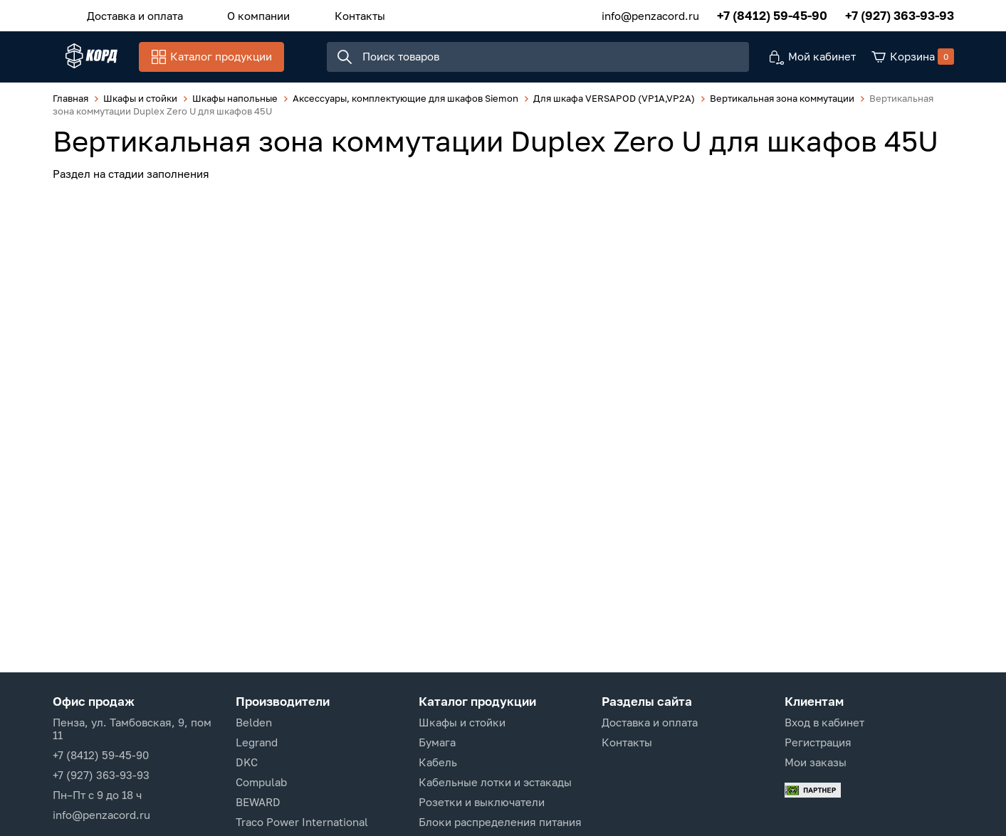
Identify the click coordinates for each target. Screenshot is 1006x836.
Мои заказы (816, 762)
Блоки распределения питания (500, 821)
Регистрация (818, 742)
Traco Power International (302, 821)
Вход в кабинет (824, 722)
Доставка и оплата (128, 13)
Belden (254, 722)
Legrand (257, 742)
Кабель (438, 762)
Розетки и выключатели (482, 801)
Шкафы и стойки (462, 722)
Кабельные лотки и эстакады (495, 782)
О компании (239, 13)
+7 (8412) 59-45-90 (772, 13)
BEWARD (258, 801)
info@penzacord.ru (650, 13)
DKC (247, 762)
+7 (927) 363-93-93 (899, 13)
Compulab (261, 782)
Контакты (327, 13)
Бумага (437, 742)
